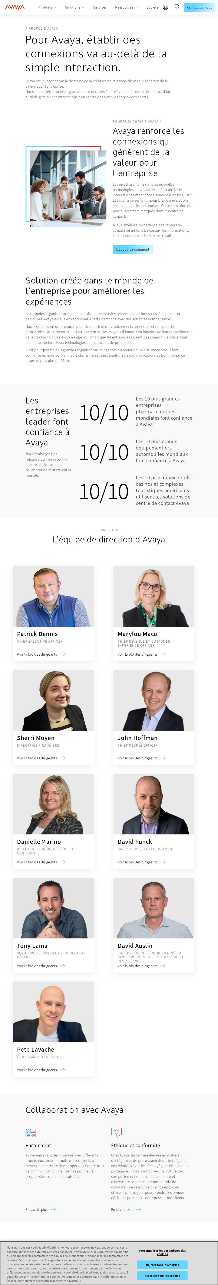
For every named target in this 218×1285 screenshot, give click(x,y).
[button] (176, 7)
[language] (166, 8)
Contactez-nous (199, 7)
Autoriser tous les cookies (162, 1276)
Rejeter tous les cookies (162, 1265)
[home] (15, 7)
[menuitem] (47, 7)
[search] (176, 7)
